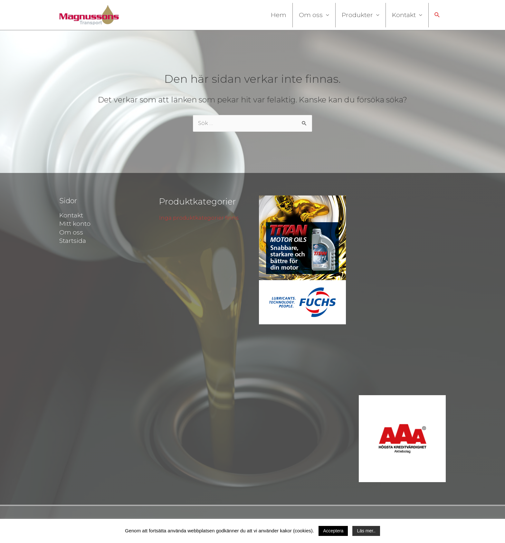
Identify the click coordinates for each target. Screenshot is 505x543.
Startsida (72, 240)
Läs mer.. (366, 530)
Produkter (357, 15)
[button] (437, 15)
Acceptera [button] (333, 530)
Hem (278, 15)
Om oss (311, 15)
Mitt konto (75, 223)
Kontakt (404, 15)
